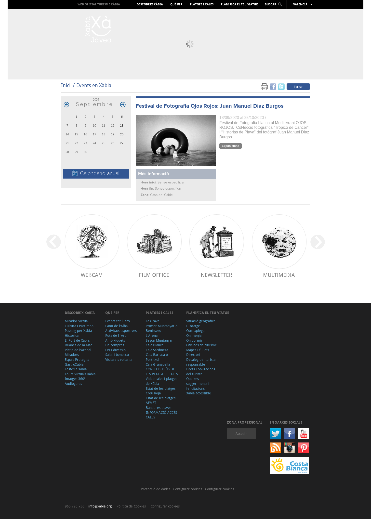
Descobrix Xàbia (150, 4)
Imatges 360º (75, 378)
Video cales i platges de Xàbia (161, 381)
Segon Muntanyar (159, 340)
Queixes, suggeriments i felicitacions (197, 383)
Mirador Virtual (77, 321)
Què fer (176, 4)
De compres (114, 345)
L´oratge (193, 326)
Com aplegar (196, 330)
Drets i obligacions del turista (200, 371)
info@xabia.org (100, 506)
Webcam (92, 274)
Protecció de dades (156, 489)
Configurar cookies (188, 489)
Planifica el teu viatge (239, 4)
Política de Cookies (131, 506)
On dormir (194, 340)
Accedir (241, 433)
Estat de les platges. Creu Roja (161, 391)
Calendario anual (95, 173)
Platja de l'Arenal (78, 350)
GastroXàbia (74, 364)
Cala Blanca (154, 345)
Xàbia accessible (198, 393)
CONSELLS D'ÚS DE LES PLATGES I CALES (162, 371)
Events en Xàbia (93, 85)
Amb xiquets (115, 340)
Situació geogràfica (200, 321)
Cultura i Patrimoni (79, 326)
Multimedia (279, 274)
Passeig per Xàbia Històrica (78, 333)
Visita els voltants (118, 359)
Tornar (298, 87)
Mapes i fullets (197, 350)
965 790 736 (74, 506)
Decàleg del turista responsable (200, 362)
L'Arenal (152, 335)
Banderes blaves (158, 407)
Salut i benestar (117, 354)
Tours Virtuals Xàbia (80, 374)
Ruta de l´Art (115, 335)
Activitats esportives (121, 330)
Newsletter (216, 274)
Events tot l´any (117, 321)
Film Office (154, 274)
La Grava (152, 321)
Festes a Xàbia (76, 369)
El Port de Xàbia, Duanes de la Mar (78, 343)
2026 (96, 99)
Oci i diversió (115, 350)
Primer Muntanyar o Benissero (161, 328)
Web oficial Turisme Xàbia (99, 4)
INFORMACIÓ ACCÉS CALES (161, 415)
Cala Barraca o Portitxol (157, 357)
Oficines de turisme (201, 345)
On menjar (194, 335)
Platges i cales (201, 4)
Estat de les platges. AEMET (161, 400)
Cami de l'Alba (116, 326)
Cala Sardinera (157, 350)
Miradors (72, 354)
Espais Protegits (77, 359)
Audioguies (73, 383)
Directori (193, 354)
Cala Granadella (158, 364)
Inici (65, 85)
